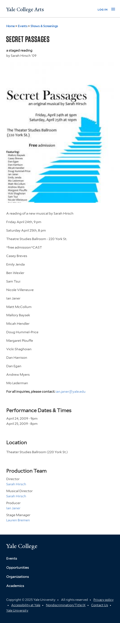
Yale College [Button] (21, 546)
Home (10, 26)
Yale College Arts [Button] (25, 9)
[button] (113, 9)
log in (103, 9)
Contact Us (99, 605)
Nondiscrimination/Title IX (66, 605)
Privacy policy (103, 600)
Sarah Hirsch (16, 484)
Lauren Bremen (18, 520)
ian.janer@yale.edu (71, 392)
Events (23, 26)
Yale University (17, 610)
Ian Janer (13, 508)
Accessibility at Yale (25, 605)
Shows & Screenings (44, 26)
